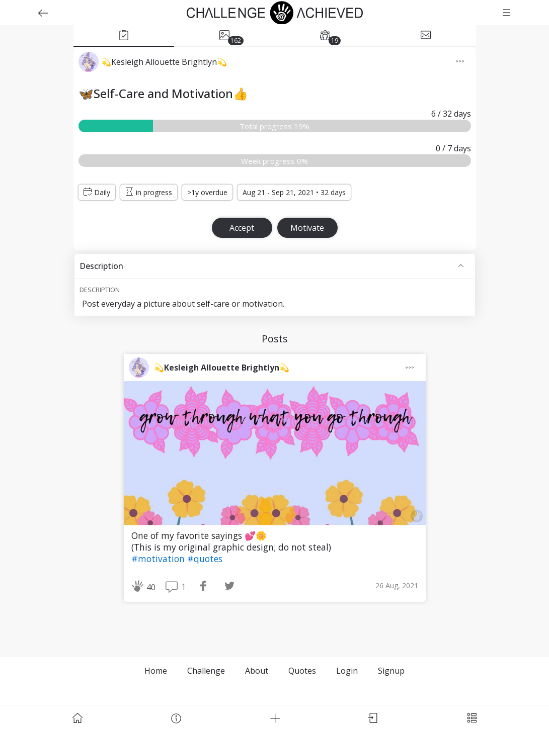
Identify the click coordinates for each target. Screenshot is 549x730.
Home (155, 670)
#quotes (204, 559)
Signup (391, 670)
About (256, 670)
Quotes (302, 670)
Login (347, 670)
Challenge (206, 670)
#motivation (159, 559)
